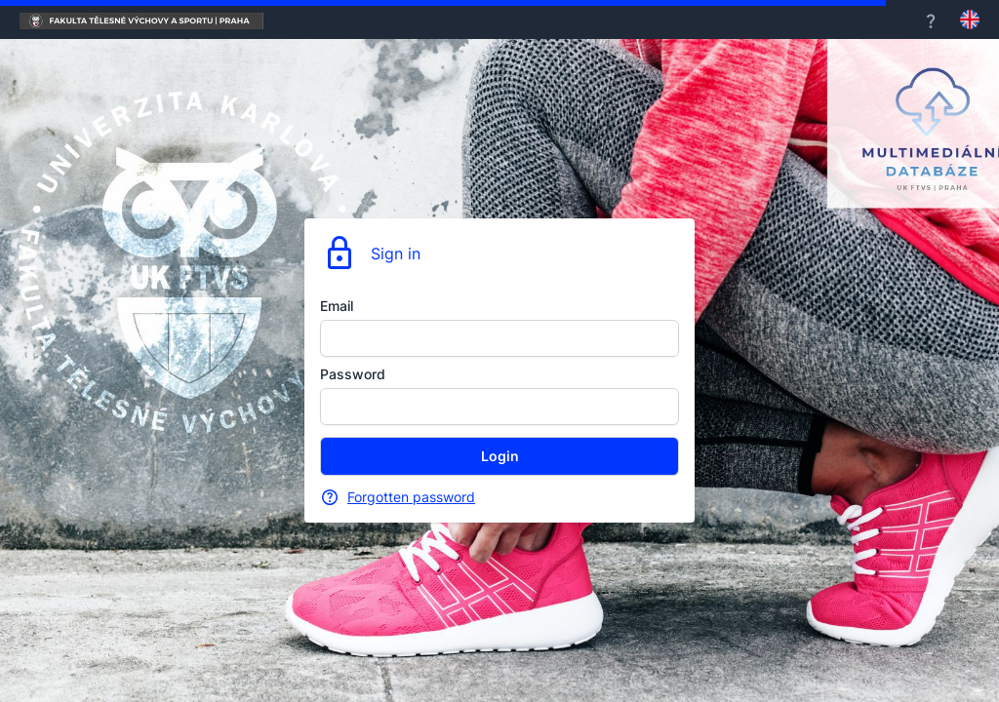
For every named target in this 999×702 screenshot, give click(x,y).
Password (352, 374)
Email (336, 305)
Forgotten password (411, 496)
